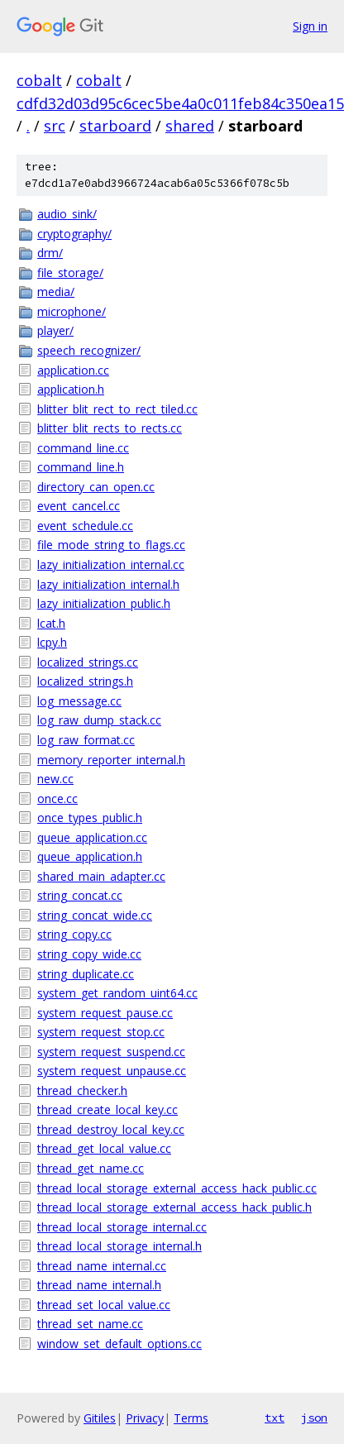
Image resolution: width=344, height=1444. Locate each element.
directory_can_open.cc (96, 487)
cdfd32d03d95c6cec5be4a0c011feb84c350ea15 (180, 103)
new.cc (55, 779)
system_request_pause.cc (105, 1013)
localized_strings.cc (87, 662)
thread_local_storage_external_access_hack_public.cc (177, 1188)
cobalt (39, 80)
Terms (191, 1418)
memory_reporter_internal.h (111, 759)
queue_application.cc (92, 837)
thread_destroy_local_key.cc (110, 1129)
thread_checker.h (82, 1090)
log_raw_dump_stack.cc (99, 720)
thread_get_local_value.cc (104, 1148)
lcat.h (51, 623)
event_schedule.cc (85, 525)
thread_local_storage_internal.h (119, 1246)
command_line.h (80, 467)
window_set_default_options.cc (119, 1343)
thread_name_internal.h (99, 1285)
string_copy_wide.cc (89, 954)
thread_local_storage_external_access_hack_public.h (174, 1207)
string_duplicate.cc (85, 974)
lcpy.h (52, 642)
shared (189, 126)
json (314, 1417)
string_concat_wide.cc (94, 915)
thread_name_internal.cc (101, 1266)
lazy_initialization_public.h (103, 603)
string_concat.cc (79, 895)
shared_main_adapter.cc (101, 876)
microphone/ (71, 311)
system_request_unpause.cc (111, 1070)
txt (274, 1417)
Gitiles (100, 1418)
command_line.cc (83, 448)
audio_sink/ (67, 214)
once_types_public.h (89, 817)
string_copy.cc (74, 934)
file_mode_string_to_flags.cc (111, 544)
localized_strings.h (85, 681)
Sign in (310, 26)
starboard (115, 126)
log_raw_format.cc (86, 740)
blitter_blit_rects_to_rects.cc (109, 428)
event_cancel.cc (78, 506)
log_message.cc (79, 701)
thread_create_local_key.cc (107, 1109)
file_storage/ (70, 272)
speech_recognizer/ (89, 350)
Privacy (145, 1418)
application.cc (73, 370)
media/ (55, 291)
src (54, 126)
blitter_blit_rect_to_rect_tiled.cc (117, 409)
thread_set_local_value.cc (103, 1305)
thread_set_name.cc (90, 1324)
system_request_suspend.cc (111, 1051)
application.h (70, 389)
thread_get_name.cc (90, 1168)
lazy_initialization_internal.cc (110, 564)
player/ (55, 330)
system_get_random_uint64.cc (117, 993)
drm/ (50, 253)
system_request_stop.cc (101, 1032)
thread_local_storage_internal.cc (122, 1227)
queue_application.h (89, 856)
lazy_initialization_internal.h (108, 584)
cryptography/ (74, 233)
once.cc (57, 798)
